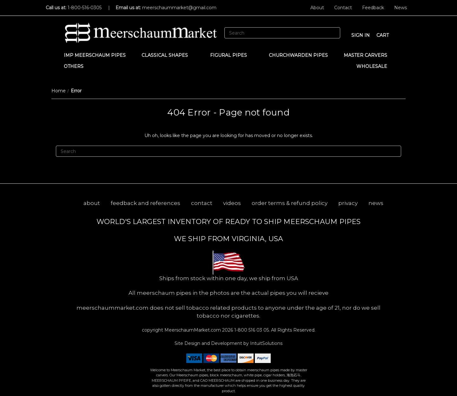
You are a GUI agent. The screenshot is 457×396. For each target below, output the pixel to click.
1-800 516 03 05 (251, 330)
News (400, 7)
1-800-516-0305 (85, 7)
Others (76, 66)
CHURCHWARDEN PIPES (298, 55)
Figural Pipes (231, 55)
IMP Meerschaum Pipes (95, 55)
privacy (348, 203)
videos (232, 203)
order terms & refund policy (290, 203)
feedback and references (145, 203)
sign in (360, 35)
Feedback (373, 7)
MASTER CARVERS (368, 55)
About (317, 7)
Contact (343, 7)
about (91, 203)
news (375, 203)
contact (201, 203)
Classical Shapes (168, 55)
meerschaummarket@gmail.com (179, 7)
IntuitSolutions (266, 343)
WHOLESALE (374, 66)
